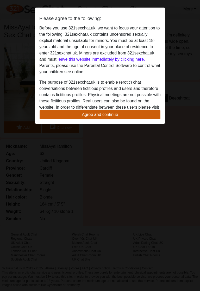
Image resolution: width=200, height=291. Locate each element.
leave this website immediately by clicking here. (101, 59)
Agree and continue (100, 114)
